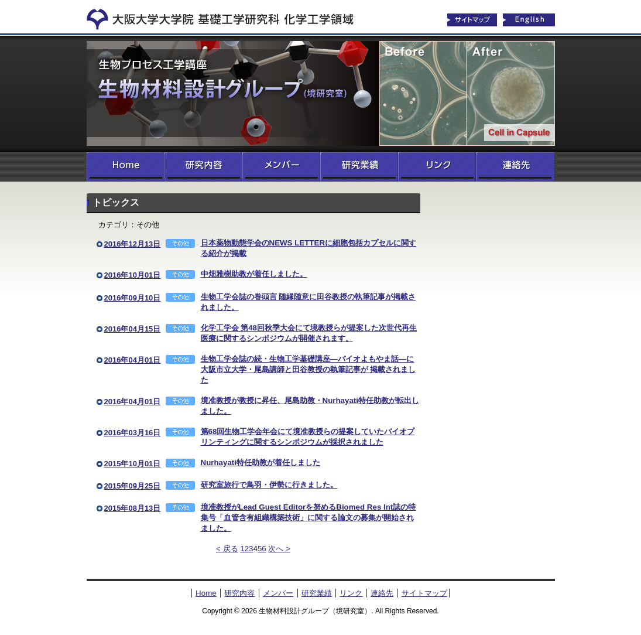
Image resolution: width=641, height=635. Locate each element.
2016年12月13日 (132, 244)
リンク (437, 167)
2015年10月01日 (132, 463)
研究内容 (203, 167)
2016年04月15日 (132, 329)
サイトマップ (472, 20)
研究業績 (359, 167)
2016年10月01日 (132, 275)
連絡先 (515, 167)
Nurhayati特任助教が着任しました (260, 462)
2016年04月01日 (132, 360)
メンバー (281, 167)
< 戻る (227, 548)
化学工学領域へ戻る (227, 16)
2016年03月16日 (132, 432)
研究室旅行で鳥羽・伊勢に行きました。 (269, 484)
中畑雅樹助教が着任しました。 (254, 273)
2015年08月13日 (132, 508)
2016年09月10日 (132, 297)
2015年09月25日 (132, 486)
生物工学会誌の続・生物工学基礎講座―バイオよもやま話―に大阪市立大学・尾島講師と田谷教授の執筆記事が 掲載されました (308, 369)
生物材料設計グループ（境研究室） (321, 93)
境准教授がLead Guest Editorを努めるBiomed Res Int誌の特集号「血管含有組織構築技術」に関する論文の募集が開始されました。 (308, 517)
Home (125, 167)
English (529, 20)
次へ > (279, 548)
